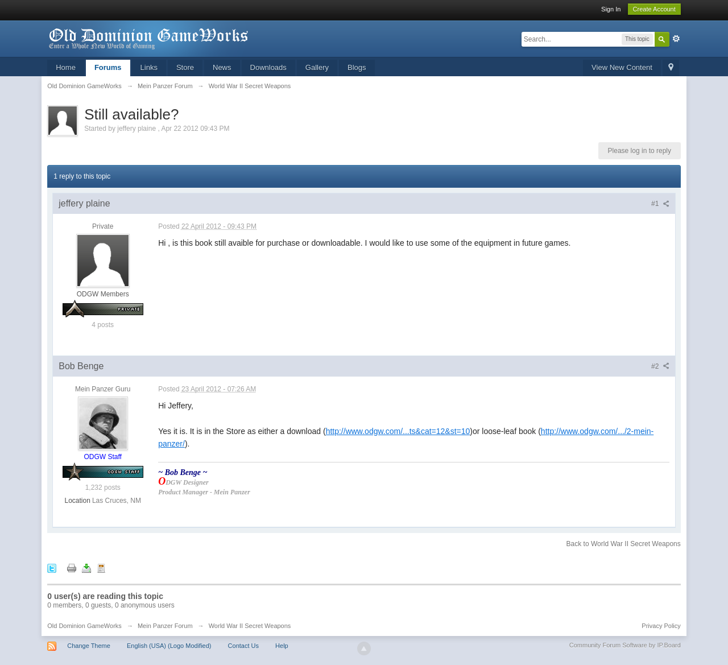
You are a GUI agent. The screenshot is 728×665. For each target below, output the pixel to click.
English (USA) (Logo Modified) (169, 645)
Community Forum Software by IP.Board (625, 645)
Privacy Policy (661, 625)
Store (185, 67)
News (222, 67)
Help (281, 645)
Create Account (654, 9)
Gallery (317, 67)
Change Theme (88, 645)
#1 (660, 204)
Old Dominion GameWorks (84, 625)
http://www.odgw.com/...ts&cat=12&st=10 (398, 431)
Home (66, 67)
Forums (108, 67)
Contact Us (243, 645)
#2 (660, 366)
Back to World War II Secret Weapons (623, 544)
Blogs (357, 67)
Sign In (611, 9)
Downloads (268, 67)
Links (149, 67)
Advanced (676, 38)
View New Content (622, 67)
